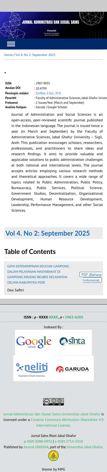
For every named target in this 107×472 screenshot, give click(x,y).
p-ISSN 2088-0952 (38, 441)
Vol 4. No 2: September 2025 (36, 55)
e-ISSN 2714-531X (69, 441)
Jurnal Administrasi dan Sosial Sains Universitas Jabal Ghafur (51, 414)
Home (8, 55)
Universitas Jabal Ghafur (85, 447)
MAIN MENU (11, 44)
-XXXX (53, 317)
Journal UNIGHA (35, 447)
